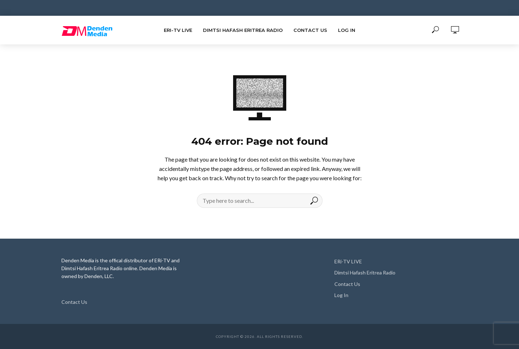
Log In (346, 30)
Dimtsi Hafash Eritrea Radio (243, 30)
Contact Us (310, 30)
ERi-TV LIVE (178, 30)
